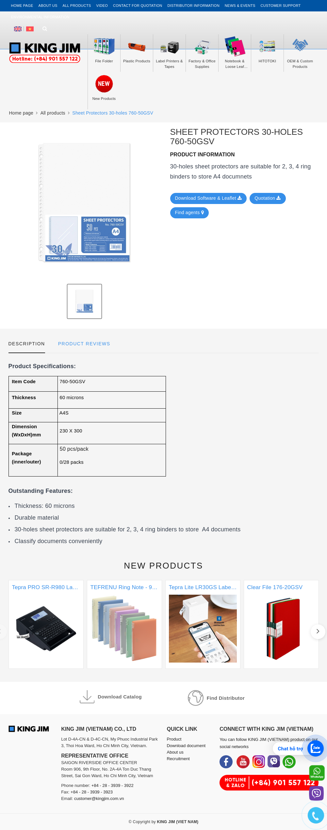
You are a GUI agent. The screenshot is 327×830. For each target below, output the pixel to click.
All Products (77, 6)
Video (102, 6)
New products (163, 566)
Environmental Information (40, 17)
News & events (240, 6)
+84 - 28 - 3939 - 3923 (92, 792)
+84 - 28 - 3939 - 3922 (112, 785)
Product (174, 739)
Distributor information (194, 6)
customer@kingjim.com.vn (99, 798)
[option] (84, 203)
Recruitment (178, 758)
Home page (22, 6)
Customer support (281, 6)
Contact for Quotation (137, 6)
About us (48, 6)
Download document (186, 745)
